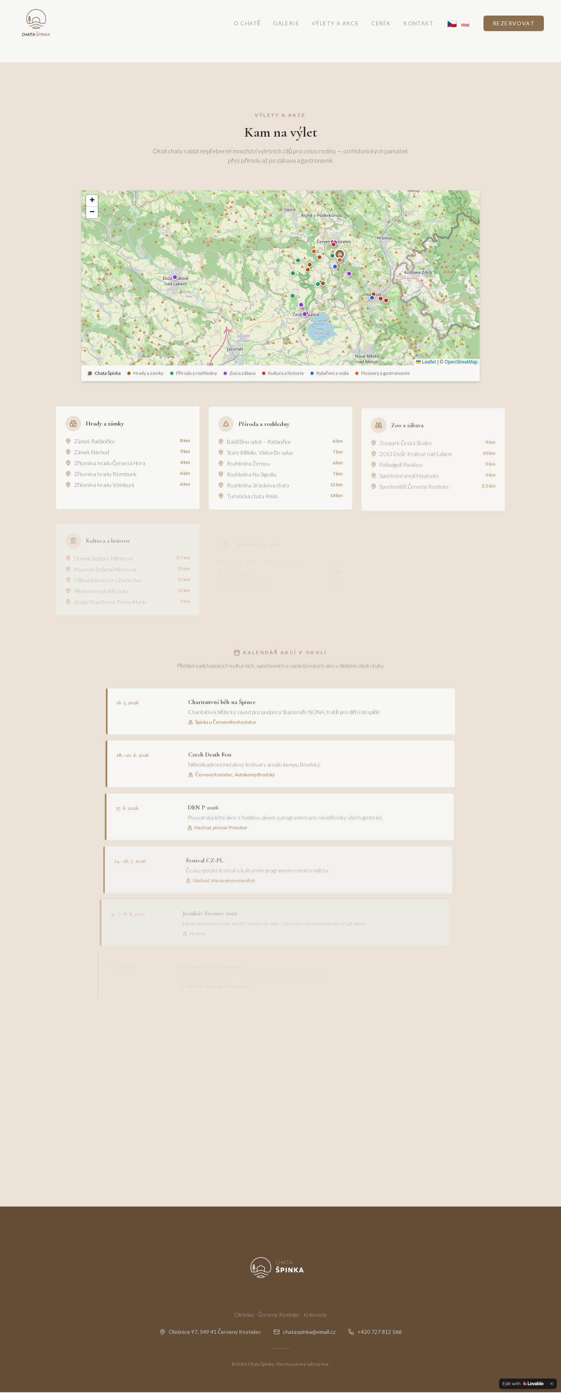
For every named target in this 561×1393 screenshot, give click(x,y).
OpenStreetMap (461, 362)
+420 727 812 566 (375, 1332)
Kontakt (418, 32)
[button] (339, 254)
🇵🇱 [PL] (465, 32)
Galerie (286, 32)
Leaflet (426, 362)
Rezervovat (514, 32)
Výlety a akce (335, 32)
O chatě (247, 32)
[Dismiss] (551, 1383)
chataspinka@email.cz (304, 1332)
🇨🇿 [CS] (452, 32)
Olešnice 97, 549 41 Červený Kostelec (210, 1332)
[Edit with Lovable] (523, 1383)
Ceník (381, 32)
